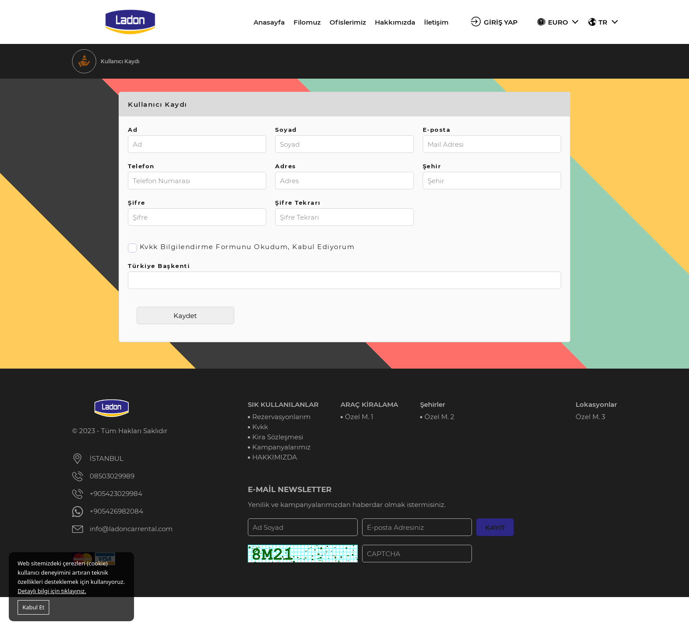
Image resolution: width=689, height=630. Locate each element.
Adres (285, 166)
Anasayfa (269, 22)
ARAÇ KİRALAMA (369, 404)
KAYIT (495, 527)
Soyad (286, 129)
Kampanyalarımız (281, 447)
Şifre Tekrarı (298, 202)
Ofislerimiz (348, 22)
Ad (133, 129)
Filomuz (307, 22)
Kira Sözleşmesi (277, 437)
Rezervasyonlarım (281, 417)
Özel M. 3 (590, 417)
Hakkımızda (395, 22)
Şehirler (432, 404)
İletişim (436, 22)
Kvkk (260, 427)
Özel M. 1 (359, 417)
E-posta (437, 129)
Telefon (141, 166)
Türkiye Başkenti (159, 265)
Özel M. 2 (439, 417)
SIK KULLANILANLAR (283, 404)
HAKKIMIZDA (274, 457)
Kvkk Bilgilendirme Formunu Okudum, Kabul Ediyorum (247, 247)
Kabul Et (33, 607)
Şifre (136, 202)
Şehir (432, 166)
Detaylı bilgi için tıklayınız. (52, 591)
